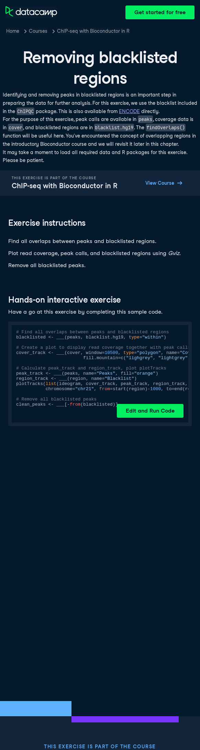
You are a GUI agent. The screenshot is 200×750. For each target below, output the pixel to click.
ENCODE (129, 111)
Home (12, 31)
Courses (38, 31)
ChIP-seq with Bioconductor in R (93, 31)
